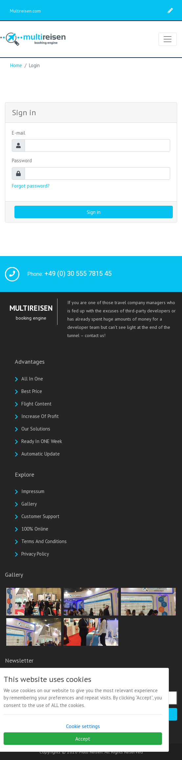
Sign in (94, 212)
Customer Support (40, 516)
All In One (32, 379)
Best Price (31, 391)
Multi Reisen (90, 752)
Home (16, 65)
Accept (82, 738)
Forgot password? (31, 186)
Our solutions (35, 429)
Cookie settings (83, 726)
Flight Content (36, 404)
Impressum (32, 491)
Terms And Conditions (44, 541)
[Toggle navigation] (167, 39)
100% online (34, 529)
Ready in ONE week (41, 441)
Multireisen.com (25, 11)
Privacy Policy (35, 554)
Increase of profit (40, 416)
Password (22, 160)
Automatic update (40, 454)
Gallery (29, 504)
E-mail (18, 133)
